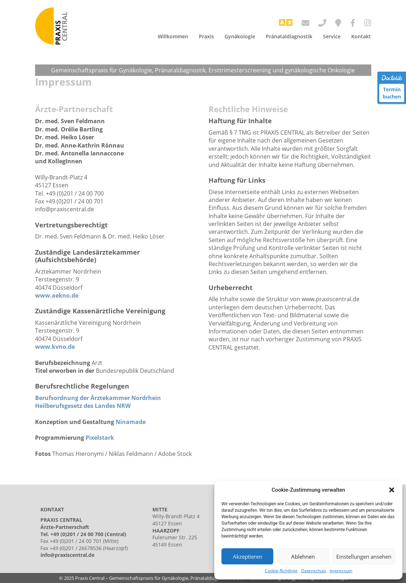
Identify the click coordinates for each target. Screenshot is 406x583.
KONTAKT (52, 509)
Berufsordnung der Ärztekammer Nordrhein (98, 398)
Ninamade (131, 422)
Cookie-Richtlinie (281, 571)
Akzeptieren (247, 556)
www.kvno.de (55, 347)
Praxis (206, 36)
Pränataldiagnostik (289, 36)
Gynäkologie (240, 36)
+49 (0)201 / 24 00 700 (76, 534)
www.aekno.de (56, 295)
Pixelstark (99, 438)
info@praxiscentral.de (67, 554)
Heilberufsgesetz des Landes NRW (83, 406)
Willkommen (173, 36)
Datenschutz (313, 571)
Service (332, 36)
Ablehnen (303, 556)
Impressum (341, 571)
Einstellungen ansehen (363, 556)
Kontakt (361, 36)
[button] (391, 489)
